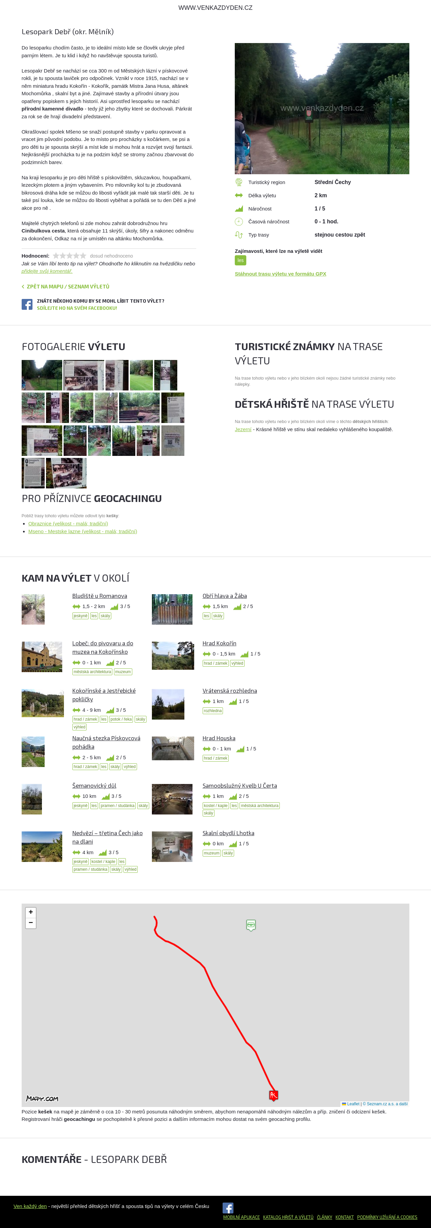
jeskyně (81, 615)
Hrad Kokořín (219, 643)
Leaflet (350, 1104)
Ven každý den (30, 1206)
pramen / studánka (117, 805)
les (240, 260)
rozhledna (213, 710)
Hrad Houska (219, 737)
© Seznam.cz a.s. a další (385, 1104)
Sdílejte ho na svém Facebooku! (77, 308)
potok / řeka (121, 719)
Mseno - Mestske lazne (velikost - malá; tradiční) (82, 531)
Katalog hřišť (278, 1217)
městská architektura (92, 671)
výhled (237, 663)
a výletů (304, 1217)
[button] (251, 926)
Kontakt (345, 1217)
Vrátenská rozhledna (230, 690)
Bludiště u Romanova (99, 595)
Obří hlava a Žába (225, 595)
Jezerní (243, 429)
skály (105, 615)
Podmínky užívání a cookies (387, 1217)
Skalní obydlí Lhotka (228, 832)
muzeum (123, 671)
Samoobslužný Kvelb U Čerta (240, 785)
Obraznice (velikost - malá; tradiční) (68, 523)
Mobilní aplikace (241, 1217)
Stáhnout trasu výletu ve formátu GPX (280, 274)
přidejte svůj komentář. (47, 271)
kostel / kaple (216, 805)
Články (324, 1217)
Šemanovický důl (94, 785)
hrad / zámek (215, 663)
